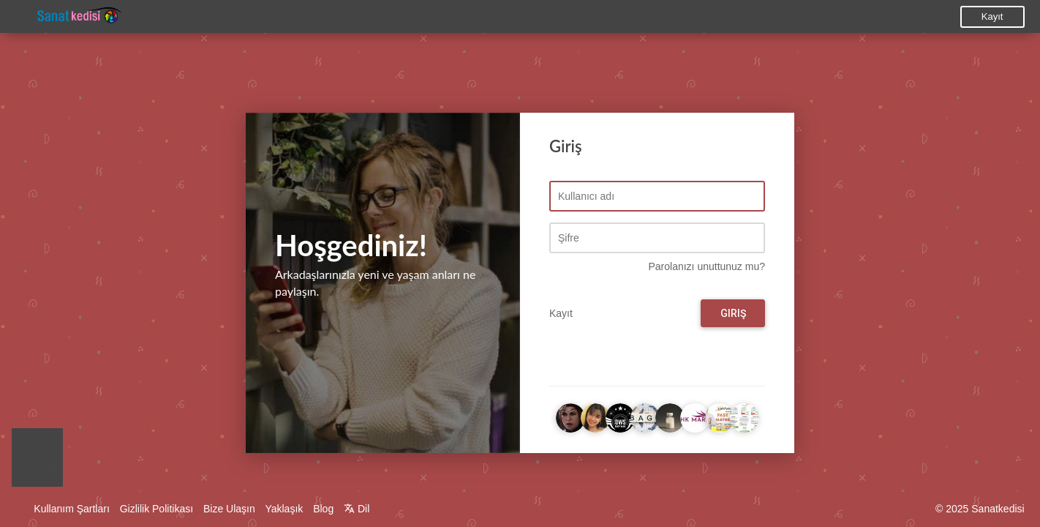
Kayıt (992, 16)
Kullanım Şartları (71, 509)
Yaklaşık (284, 509)
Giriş (733, 314)
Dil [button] (356, 509)
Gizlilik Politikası (156, 509)
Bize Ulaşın (229, 509)
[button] (37, 461)
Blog (323, 509)
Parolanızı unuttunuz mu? (706, 267)
